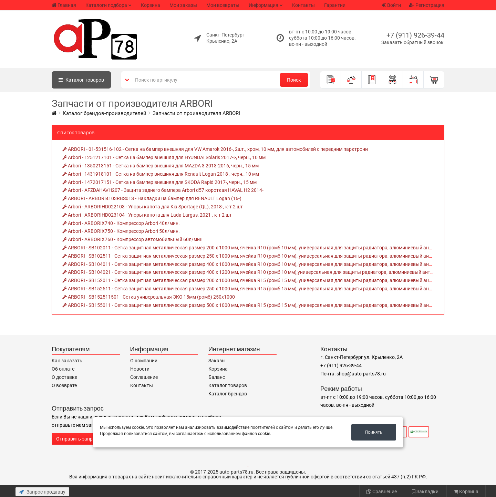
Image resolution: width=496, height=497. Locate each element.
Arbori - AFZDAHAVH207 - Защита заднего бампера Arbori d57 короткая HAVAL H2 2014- (163, 190)
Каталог (81, 80)
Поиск (294, 80)
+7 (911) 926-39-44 (415, 35)
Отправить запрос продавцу (88, 439)
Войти (391, 5)
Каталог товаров (227, 385)
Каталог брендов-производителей (104, 113)
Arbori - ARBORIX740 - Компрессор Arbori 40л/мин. (121, 223)
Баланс (216, 377)
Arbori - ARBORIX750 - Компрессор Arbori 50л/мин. (121, 231)
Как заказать (67, 360)
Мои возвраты (222, 5)
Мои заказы (183, 5)
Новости (139, 369)
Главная (64, 5)
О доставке (64, 377)
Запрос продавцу (42, 492)
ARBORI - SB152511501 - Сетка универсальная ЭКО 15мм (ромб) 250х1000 (148, 297)
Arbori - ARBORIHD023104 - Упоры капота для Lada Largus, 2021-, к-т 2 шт (147, 215)
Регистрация (426, 5)
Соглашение (144, 377)
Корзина (150, 5)
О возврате (64, 385)
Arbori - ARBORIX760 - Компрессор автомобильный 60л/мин (132, 239)
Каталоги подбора (106, 5)
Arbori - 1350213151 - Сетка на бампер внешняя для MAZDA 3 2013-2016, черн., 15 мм (160, 165)
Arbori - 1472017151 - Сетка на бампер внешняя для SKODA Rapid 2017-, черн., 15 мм (159, 182)
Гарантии (334, 5)
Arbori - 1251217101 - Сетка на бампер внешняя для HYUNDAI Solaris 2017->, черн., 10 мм (164, 157)
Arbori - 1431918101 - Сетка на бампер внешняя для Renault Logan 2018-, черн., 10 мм (160, 174)
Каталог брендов (227, 393)
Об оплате (63, 369)
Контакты (303, 5)
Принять (373, 432)
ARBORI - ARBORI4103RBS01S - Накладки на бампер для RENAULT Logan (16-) (151, 198)
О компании (143, 360)
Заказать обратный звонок (412, 42)
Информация (263, 5)
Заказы (217, 360)
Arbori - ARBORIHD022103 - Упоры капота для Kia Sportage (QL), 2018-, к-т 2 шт (152, 206)
